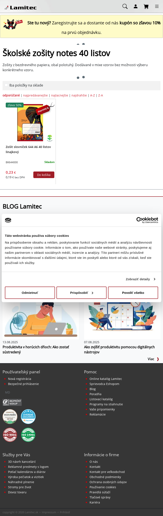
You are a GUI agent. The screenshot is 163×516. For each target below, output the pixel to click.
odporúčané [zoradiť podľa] (11, 95)
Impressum (49, 512)
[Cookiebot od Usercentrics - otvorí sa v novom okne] (139, 220)
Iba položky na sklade (26, 85)
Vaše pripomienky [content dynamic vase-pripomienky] (102, 409)
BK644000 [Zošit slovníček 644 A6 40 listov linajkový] (12, 162)
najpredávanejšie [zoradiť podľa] (35, 95)
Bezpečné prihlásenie (23, 384)
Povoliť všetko (133, 292)
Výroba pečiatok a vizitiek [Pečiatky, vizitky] (26, 477)
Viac (153, 359)
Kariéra (95, 502)
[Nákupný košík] (146, 6)
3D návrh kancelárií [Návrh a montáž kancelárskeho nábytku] (22, 462)
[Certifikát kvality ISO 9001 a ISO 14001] (10, 434)
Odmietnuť (30, 292)
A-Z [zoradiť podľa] (92, 95)
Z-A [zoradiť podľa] (100, 95)
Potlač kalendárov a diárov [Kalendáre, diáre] (26, 472)
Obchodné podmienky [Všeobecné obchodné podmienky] (105, 477)
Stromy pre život (19, 487)
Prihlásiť (65, 512)
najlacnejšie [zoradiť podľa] (59, 95)
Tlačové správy (100, 497)
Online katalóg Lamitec (106, 379)
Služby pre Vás (16, 454)
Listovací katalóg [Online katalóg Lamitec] (101, 399)
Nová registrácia (19, 379)
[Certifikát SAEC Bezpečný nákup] (12, 402)
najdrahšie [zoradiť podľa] (79, 95)
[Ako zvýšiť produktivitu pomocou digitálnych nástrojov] (122, 313)
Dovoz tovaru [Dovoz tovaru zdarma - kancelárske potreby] (17, 492)
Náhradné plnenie (21, 482)
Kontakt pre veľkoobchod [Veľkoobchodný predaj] (107, 472)
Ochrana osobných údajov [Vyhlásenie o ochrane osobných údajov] (108, 482)
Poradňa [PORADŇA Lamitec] (95, 394)
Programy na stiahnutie (106, 404)
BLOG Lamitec (22, 206)
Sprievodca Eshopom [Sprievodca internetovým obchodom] (104, 384)
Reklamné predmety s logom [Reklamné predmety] (28, 467)
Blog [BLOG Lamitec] (93, 389)
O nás (94, 462)
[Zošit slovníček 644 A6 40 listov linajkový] (30, 122)
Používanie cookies (103, 487)
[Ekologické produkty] (49, 138)
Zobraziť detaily (138, 279)
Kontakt (95, 467)
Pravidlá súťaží (100, 492)
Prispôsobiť (81, 292)
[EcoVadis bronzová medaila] (10, 416)
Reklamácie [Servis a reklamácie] (98, 414)
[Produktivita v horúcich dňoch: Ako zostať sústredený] (41, 313)
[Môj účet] (135, 6)
